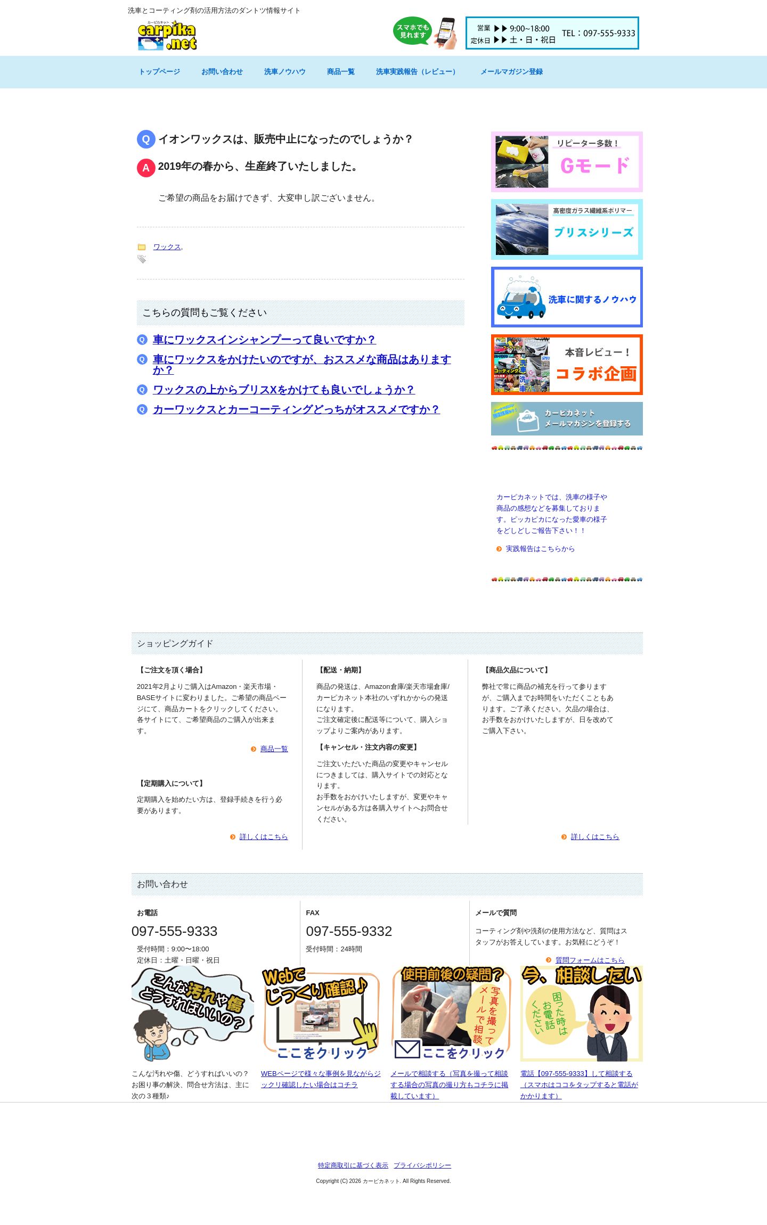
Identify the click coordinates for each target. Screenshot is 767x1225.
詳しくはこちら (264, 837)
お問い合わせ (222, 72)
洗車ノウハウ (285, 72)
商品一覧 (341, 72)
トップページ (159, 72)
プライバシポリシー (422, 1165)
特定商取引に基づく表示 (353, 1165)
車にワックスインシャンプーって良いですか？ (265, 340)
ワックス (167, 247)
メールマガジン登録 (511, 72)
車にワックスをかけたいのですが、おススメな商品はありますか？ (302, 364)
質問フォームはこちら (590, 960)
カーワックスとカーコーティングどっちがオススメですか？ (296, 409)
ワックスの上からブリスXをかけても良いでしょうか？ (284, 390)
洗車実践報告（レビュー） (417, 72)
